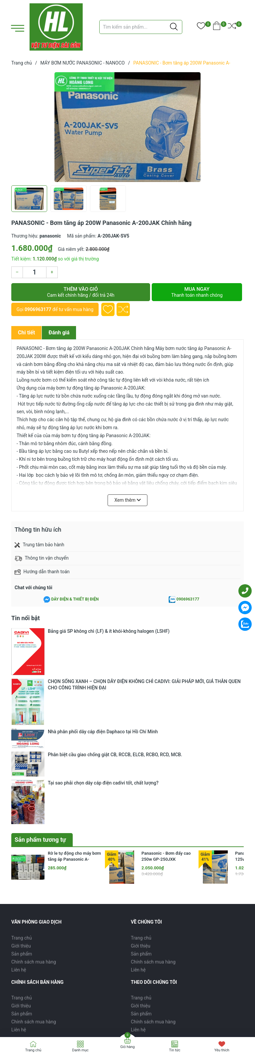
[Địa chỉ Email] (127, 966)
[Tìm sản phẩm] (141, 27)
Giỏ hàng (127, 1047)
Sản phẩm (21, 807)
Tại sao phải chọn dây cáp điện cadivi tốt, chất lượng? (103, 674)
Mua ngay (197, 292)
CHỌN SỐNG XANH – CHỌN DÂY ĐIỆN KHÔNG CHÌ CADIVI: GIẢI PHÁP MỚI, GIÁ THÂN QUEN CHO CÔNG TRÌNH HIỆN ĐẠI (144, 643)
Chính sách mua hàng (33, 815)
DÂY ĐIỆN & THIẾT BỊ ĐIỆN (75, 599)
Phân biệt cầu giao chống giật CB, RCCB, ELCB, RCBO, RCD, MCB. (115, 665)
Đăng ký (228, 966)
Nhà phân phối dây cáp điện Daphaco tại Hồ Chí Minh (103, 656)
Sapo (81, 1021)
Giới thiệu (21, 799)
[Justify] (174, 27)
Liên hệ (18, 823)
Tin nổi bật (25, 618)
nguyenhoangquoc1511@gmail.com (115, 937)
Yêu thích (221, 1050)
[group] (127, 127)
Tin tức (174, 1050)
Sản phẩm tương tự (40, 693)
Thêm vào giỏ (80, 292)
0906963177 (38, 309)
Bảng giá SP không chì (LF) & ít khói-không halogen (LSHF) (109, 631)
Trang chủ (21, 791)
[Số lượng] (34, 272)
